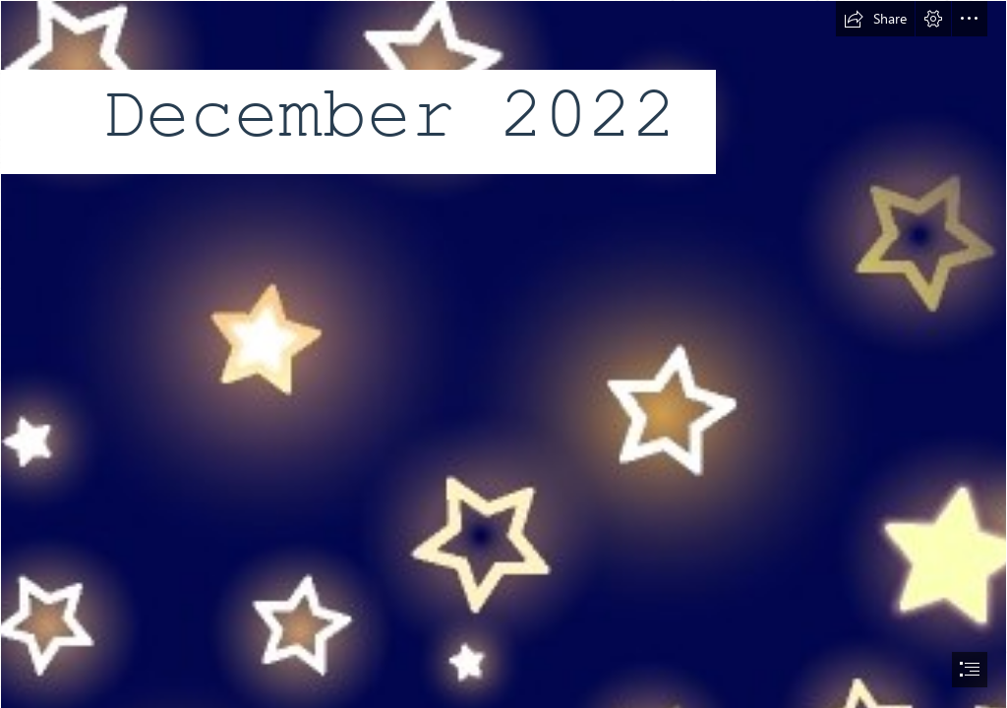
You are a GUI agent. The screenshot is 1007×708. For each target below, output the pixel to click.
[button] (875, 18)
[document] (503, 354)
